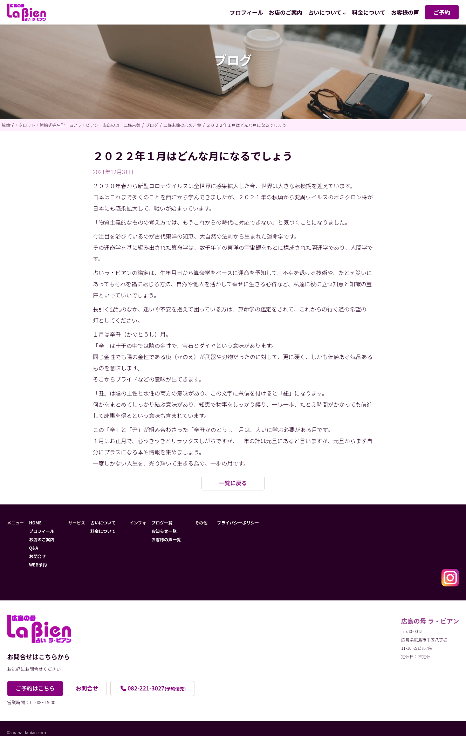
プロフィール (246, 12)
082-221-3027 (157, 688)
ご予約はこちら (35, 688)
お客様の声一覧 (166, 539)
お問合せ (37, 556)
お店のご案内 (285, 12)
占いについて (325, 12)
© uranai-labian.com (26, 732)
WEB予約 (38, 565)
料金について (368, 12)
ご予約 (441, 12)
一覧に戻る (233, 483)
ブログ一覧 (161, 522)
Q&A (33, 548)
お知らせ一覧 (164, 531)
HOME (35, 522)
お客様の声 (405, 12)
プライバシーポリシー (238, 522)
